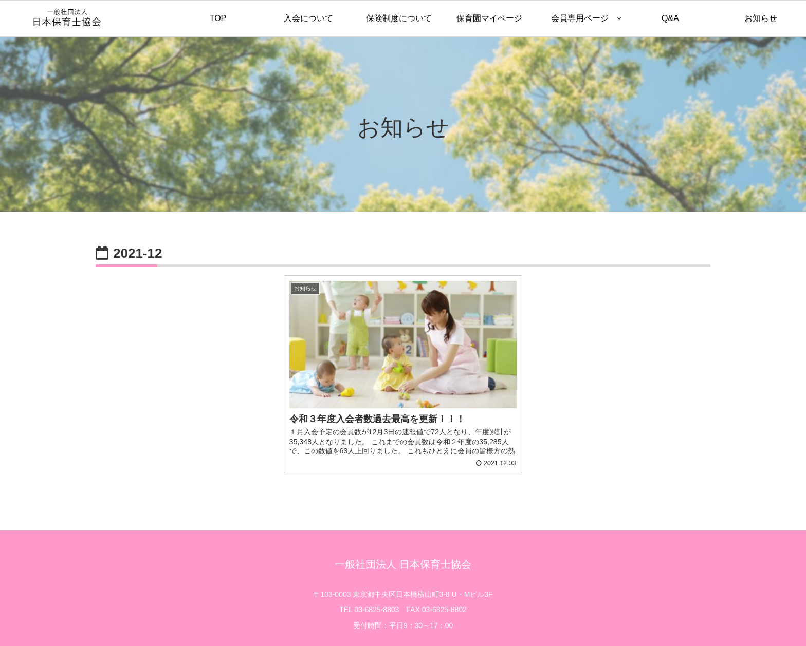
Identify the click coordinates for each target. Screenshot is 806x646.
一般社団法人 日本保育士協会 (403, 544)
